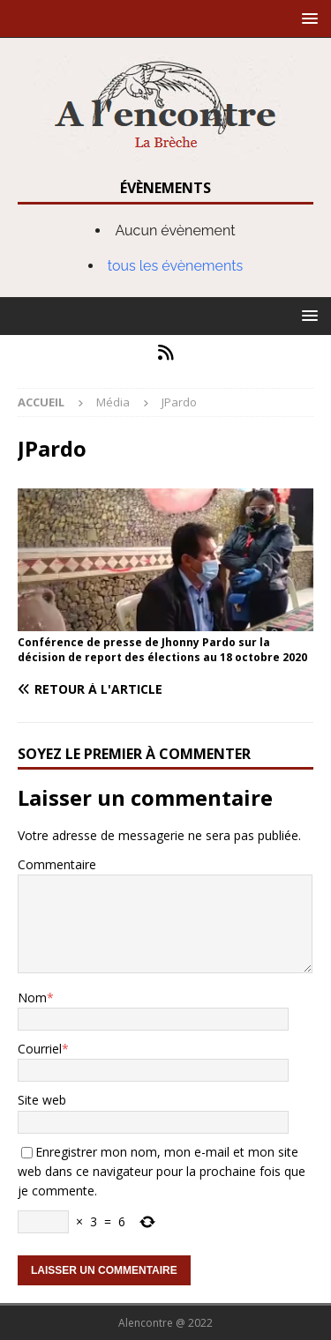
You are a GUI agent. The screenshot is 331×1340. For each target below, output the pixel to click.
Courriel (40, 1048)
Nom (32, 997)
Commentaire (57, 864)
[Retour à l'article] (165, 689)
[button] (307, 18)
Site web (42, 1099)
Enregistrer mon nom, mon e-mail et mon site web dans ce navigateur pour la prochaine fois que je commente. (161, 1171)
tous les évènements (176, 265)
